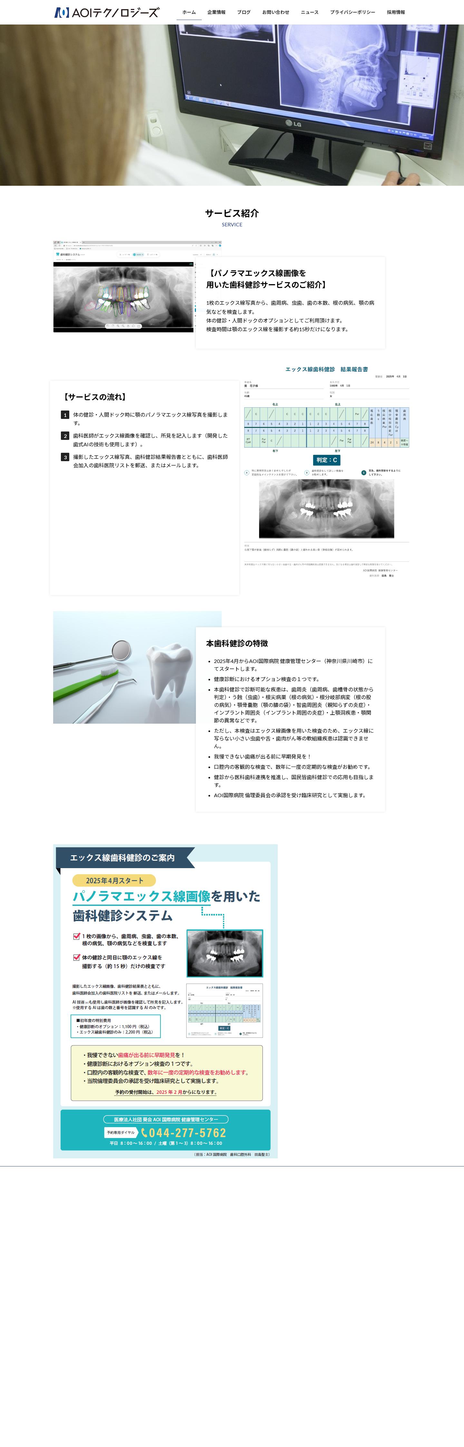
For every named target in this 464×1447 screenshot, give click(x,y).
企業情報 (91, 1172)
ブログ (117, 1172)
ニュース (179, 1172)
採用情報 (258, 1172)
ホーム (65, 1172)
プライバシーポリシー (218, 1172)
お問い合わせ (147, 1172)
